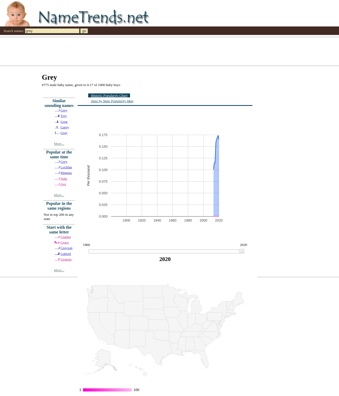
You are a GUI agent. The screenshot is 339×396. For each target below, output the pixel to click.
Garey (64, 127)
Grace (64, 242)
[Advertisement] (159, 51)
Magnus (66, 173)
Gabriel (65, 254)
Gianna (65, 237)
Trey (63, 116)
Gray (64, 133)
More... (59, 144)
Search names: (13, 31)
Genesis (66, 259)
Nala (63, 179)
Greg (64, 122)
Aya (63, 184)
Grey (64, 110)
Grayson (66, 248)
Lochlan (66, 167)
